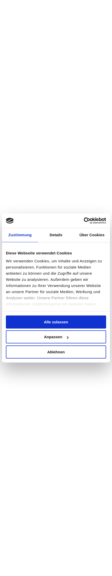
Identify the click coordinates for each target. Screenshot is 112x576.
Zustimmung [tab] (20, 235)
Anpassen (56, 337)
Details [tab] (56, 235)
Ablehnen (56, 352)
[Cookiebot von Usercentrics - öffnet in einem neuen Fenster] (83, 220)
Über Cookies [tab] (92, 235)
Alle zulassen (56, 322)
